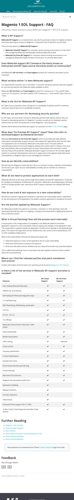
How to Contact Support (14, 428)
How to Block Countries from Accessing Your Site (23, 434)
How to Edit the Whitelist (14, 436)
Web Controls (10, 431)
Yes (3, 467)
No (9, 467)
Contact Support (45, 447)
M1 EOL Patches (57, 126)
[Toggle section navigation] (70, 17)
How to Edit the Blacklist (14, 439)
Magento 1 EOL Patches (60, 265)
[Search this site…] (34, 17)
